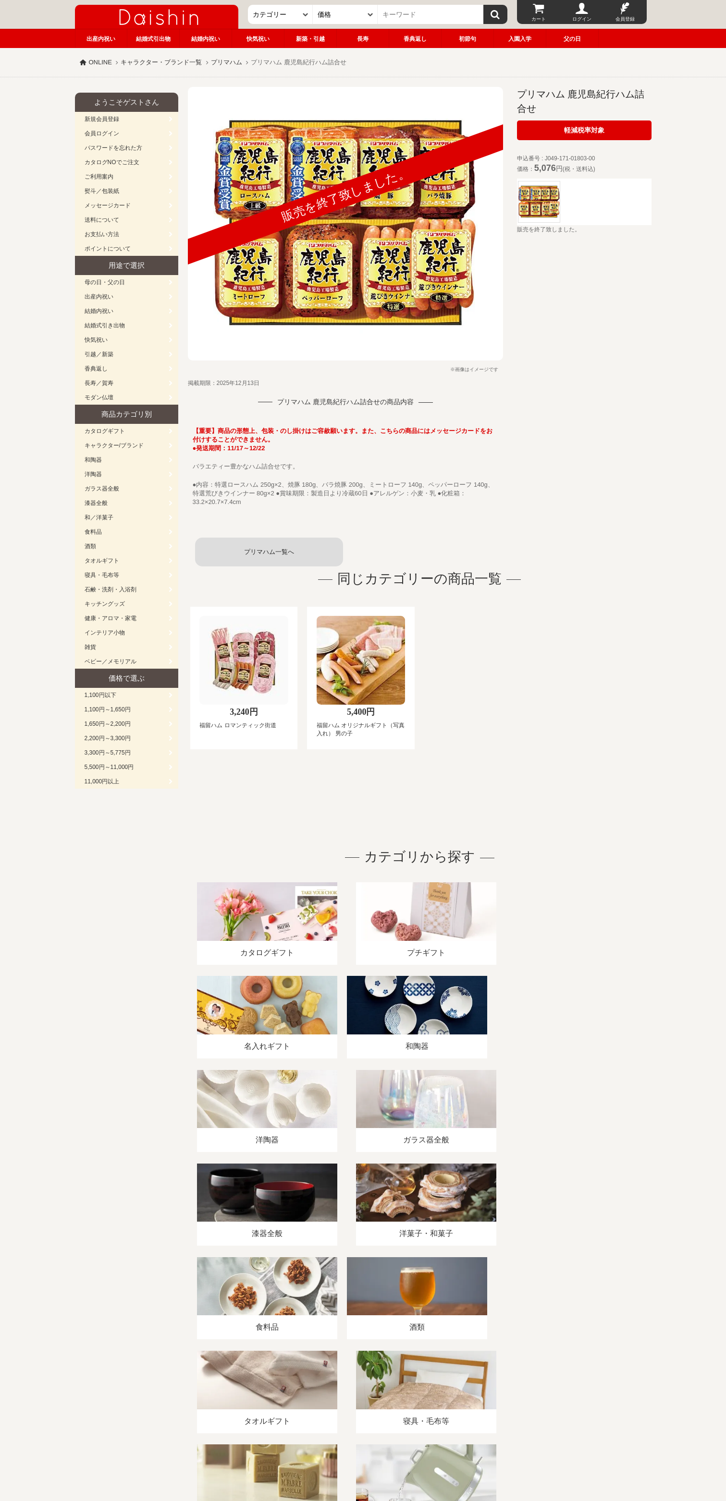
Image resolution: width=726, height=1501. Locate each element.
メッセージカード (108, 205)
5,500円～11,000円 (109, 767)
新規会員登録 (102, 119)
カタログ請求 (422, 1390)
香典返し (415, 39)
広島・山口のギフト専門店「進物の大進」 (363, 1442)
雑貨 (90, 647)
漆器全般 (96, 503)
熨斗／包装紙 (102, 191)
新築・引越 (310, 39)
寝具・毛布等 (102, 575)
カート (538, 19)
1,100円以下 (100, 695)
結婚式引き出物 (105, 325)
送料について (102, 219)
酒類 (90, 546)
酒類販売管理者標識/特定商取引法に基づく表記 (245, 1390)
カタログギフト (105, 431)
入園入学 (519, 39)
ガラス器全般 (102, 488)
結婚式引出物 (153, 39)
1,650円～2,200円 (108, 723)
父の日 (572, 39)
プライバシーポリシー (357, 1390)
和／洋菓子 (99, 517)
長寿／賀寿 (99, 383)
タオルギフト (102, 560)
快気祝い (258, 39)
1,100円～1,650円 (108, 709)
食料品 (93, 531)
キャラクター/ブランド (114, 445)
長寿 (363, 39)
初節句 (467, 39)
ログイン (581, 19)
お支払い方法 (102, 234)
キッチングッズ (105, 603)
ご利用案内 (99, 176)
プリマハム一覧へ (269, 551)
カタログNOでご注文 (112, 162)
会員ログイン (102, 133)
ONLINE (100, 62)
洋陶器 (93, 474)
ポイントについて (108, 248)
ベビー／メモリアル (110, 661)
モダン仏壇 (99, 397)
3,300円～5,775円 (108, 752)
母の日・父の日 (105, 282)
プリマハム (226, 62)
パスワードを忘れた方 (113, 147)
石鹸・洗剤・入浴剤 (110, 589)
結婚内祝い (205, 39)
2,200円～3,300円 (108, 738)
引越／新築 (99, 354)
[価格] (345, 14)
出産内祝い (100, 39)
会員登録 (625, 19)
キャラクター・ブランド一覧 (161, 62)
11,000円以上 (102, 781)
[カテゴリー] (280, 14)
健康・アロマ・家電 (110, 618)
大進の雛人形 (363, 1454)
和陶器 (93, 459)
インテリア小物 (105, 632)
